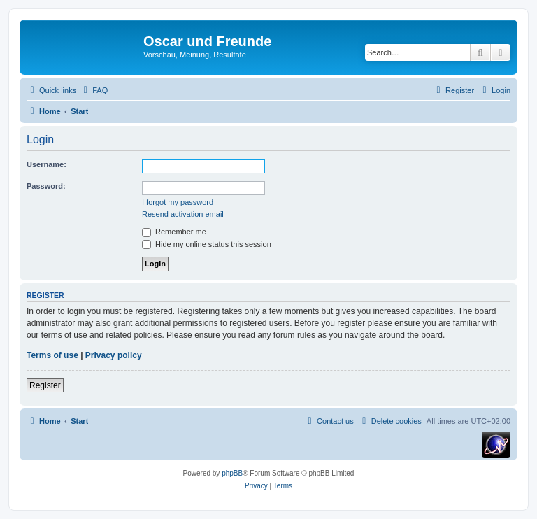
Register (45, 385)
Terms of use (52, 355)
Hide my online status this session (206, 244)
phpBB (232, 473)
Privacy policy (113, 355)
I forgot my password (177, 202)
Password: (46, 186)
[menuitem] (94, 90)
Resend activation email (183, 214)
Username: (46, 164)
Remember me (174, 231)
